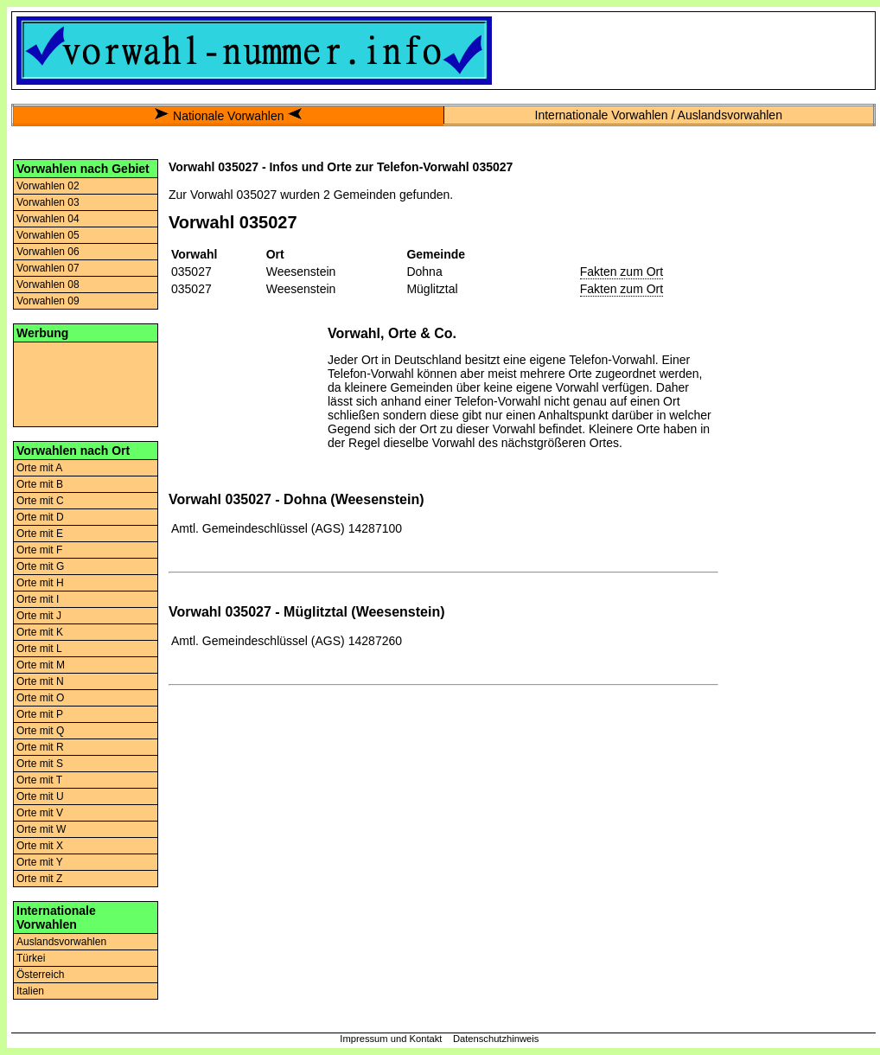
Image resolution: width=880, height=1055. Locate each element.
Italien (30, 991)
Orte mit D (40, 517)
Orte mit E (39, 534)
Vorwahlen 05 (48, 235)
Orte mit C (40, 501)
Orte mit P (39, 714)
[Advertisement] (85, 383)
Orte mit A (39, 468)
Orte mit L (39, 649)
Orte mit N (40, 681)
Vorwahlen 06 (48, 252)
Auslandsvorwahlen (61, 942)
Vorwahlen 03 (48, 202)
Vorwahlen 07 (48, 268)
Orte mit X (39, 846)
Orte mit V (39, 813)
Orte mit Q (40, 731)
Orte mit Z (39, 879)
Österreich (40, 975)
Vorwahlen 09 (48, 301)
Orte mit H (40, 583)
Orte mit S (39, 764)
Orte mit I (37, 599)
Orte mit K (39, 632)
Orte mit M (40, 665)
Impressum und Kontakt (391, 1038)
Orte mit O (40, 698)
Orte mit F (39, 550)
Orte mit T (39, 780)
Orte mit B (39, 484)
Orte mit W (41, 829)
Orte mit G (40, 566)
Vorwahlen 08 (48, 284)
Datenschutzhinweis (496, 1038)
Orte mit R (40, 747)
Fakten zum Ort (621, 271)
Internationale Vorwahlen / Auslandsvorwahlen (658, 115)
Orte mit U (40, 796)
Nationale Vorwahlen (228, 116)
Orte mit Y (39, 862)
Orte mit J (38, 616)
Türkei (30, 958)
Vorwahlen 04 (48, 219)
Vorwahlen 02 (48, 186)
